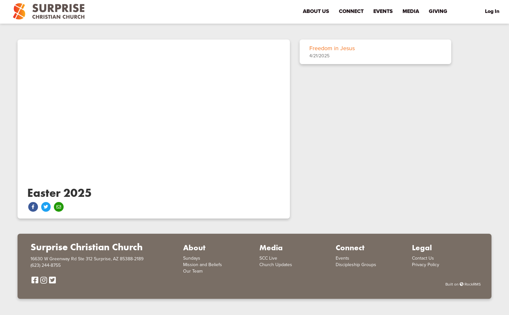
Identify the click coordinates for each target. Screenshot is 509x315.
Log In (492, 11)
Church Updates (275, 264)
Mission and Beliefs (202, 264)
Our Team (193, 271)
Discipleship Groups (356, 264)
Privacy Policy (425, 264)
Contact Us (423, 258)
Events (342, 258)
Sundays (191, 258)
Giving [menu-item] (438, 11)
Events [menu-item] (383, 11)
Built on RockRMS (463, 284)
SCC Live (268, 258)
